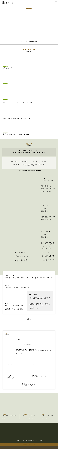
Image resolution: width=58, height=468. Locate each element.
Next (55, 63)
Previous (2, 63)
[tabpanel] (9, 62)
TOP (29, 466)
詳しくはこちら (9, 382)
